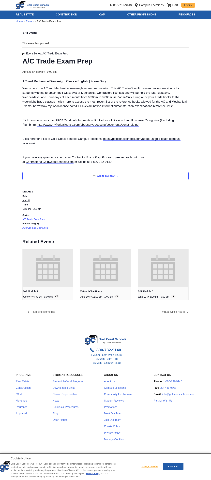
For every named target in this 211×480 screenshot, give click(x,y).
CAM (102, 14)
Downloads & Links (64, 387)
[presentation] (48, 268)
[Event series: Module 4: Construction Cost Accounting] (56, 296)
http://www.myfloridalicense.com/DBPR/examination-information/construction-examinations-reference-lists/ (103, 106)
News (56, 400)
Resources (187, 14)
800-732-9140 (122, 5)
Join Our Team (112, 419)
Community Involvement (118, 394)
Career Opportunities (65, 394)
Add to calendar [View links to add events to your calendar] (106, 176)
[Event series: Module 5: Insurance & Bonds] (173, 296)
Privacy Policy (112, 432)
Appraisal (21, 413)
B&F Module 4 (30, 291)
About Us (109, 381)
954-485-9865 (168, 387)
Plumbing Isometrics (43, 311)
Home (19, 21)
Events (30, 21)
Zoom (95, 81)
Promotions (110, 407)
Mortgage (21, 400)
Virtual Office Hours (91, 291)
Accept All (173, 466)
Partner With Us (163, 400)
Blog (55, 413)
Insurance (21, 407)
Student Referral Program (68, 381)
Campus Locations (115, 387)
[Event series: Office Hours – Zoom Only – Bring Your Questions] (117, 296)
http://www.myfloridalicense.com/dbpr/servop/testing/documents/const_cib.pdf (88, 124)
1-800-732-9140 (172, 381)
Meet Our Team (113, 413)
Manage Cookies (114, 439)
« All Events (29, 32)
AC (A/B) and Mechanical (35, 228)
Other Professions (141, 14)
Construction (66, 14)
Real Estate (25, 14)
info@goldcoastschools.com (178, 394)
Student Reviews (114, 400)
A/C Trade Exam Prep (33, 219)
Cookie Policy (112, 426)
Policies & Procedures (66, 407)
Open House (60, 419)
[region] (105, 466)
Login (188, 5)
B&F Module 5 (145, 291)
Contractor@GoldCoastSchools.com (50, 162)
